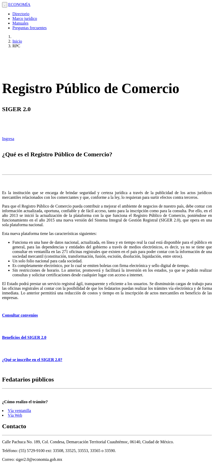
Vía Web (15, 415)
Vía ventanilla (19, 410)
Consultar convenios (20, 315)
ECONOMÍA (19, 4)
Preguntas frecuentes (29, 28)
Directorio (20, 14)
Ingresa (8, 138)
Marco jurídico (24, 18)
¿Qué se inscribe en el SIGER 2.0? (32, 359)
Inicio (17, 41)
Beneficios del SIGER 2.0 (24, 337)
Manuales (20, 23)
